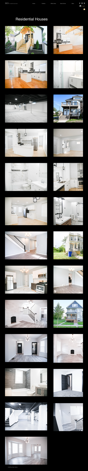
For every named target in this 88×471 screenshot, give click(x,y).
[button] (84, 9)
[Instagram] (82, 3)
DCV (11, 3)
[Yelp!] (84, 3)
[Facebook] (80, 3)
